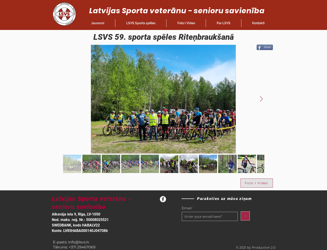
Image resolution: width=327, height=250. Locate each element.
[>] (245, 216)
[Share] (265, 47)
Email (187, 208)
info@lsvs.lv (78, 242)
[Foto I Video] (256, 183)
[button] (140, 23)
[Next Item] (261, 99)
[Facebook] (163, 199)
